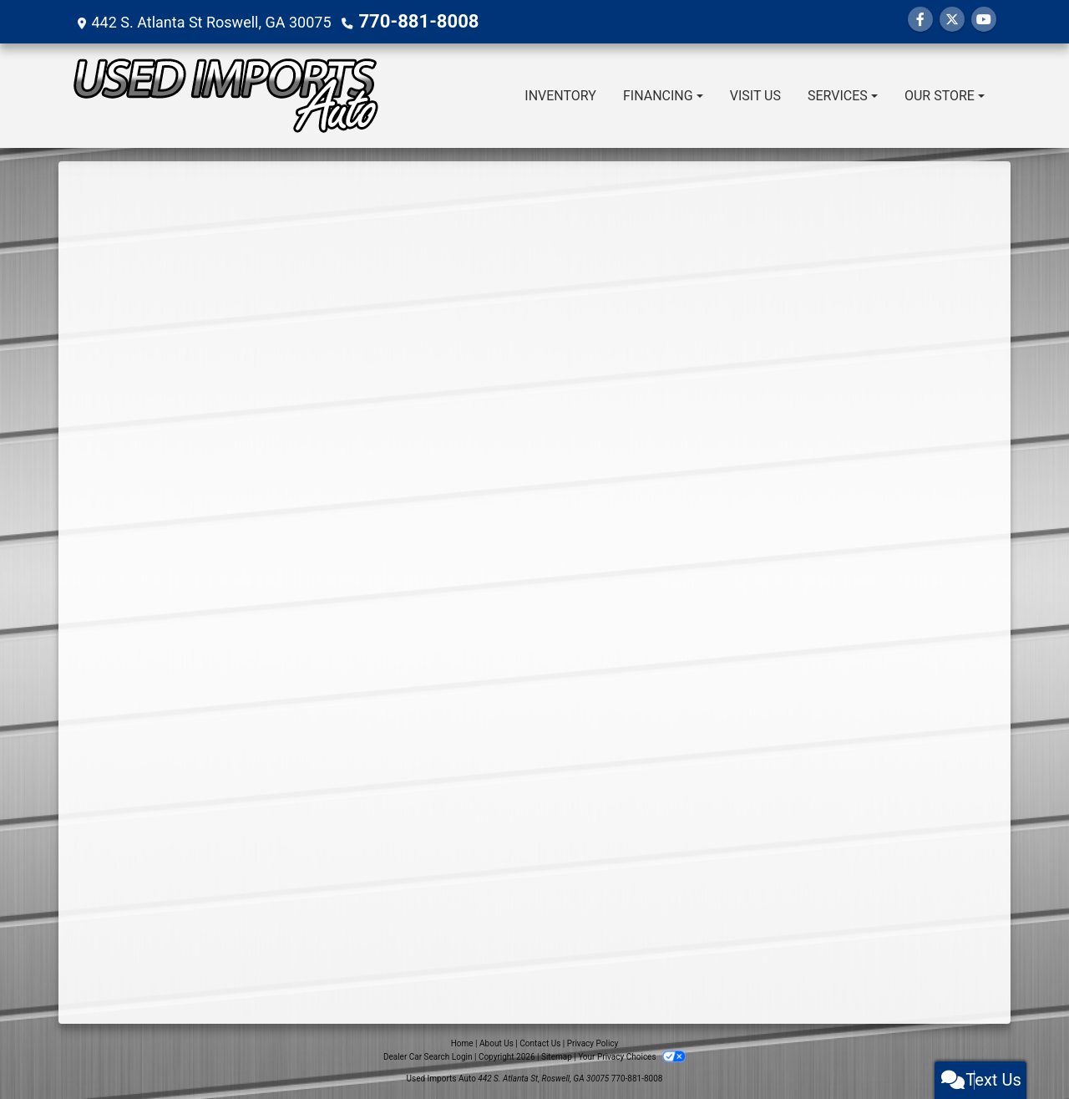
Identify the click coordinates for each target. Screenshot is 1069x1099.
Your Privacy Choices (632, 1056)
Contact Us (539, 1043)
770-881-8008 (407, 21)
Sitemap (556, 1056)
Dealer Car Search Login (428, 1056)
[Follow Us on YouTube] (983, 20)
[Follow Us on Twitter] (952, 20)
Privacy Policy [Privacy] (593, 1043)
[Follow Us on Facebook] (920, 20)
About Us (496, 1043)
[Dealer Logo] (225, 96)
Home (462, 1043)
